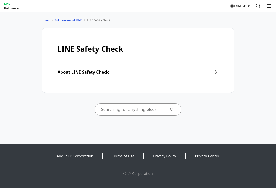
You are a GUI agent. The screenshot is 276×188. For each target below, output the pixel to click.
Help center (12, 8)
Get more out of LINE (68, 20)
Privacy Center (207, 156)
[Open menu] (269, 6)
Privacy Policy (164, 156)
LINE (7, 3)
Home (45, 20)
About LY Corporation (75, 156)
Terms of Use (123, 156)
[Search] (258, 6)
